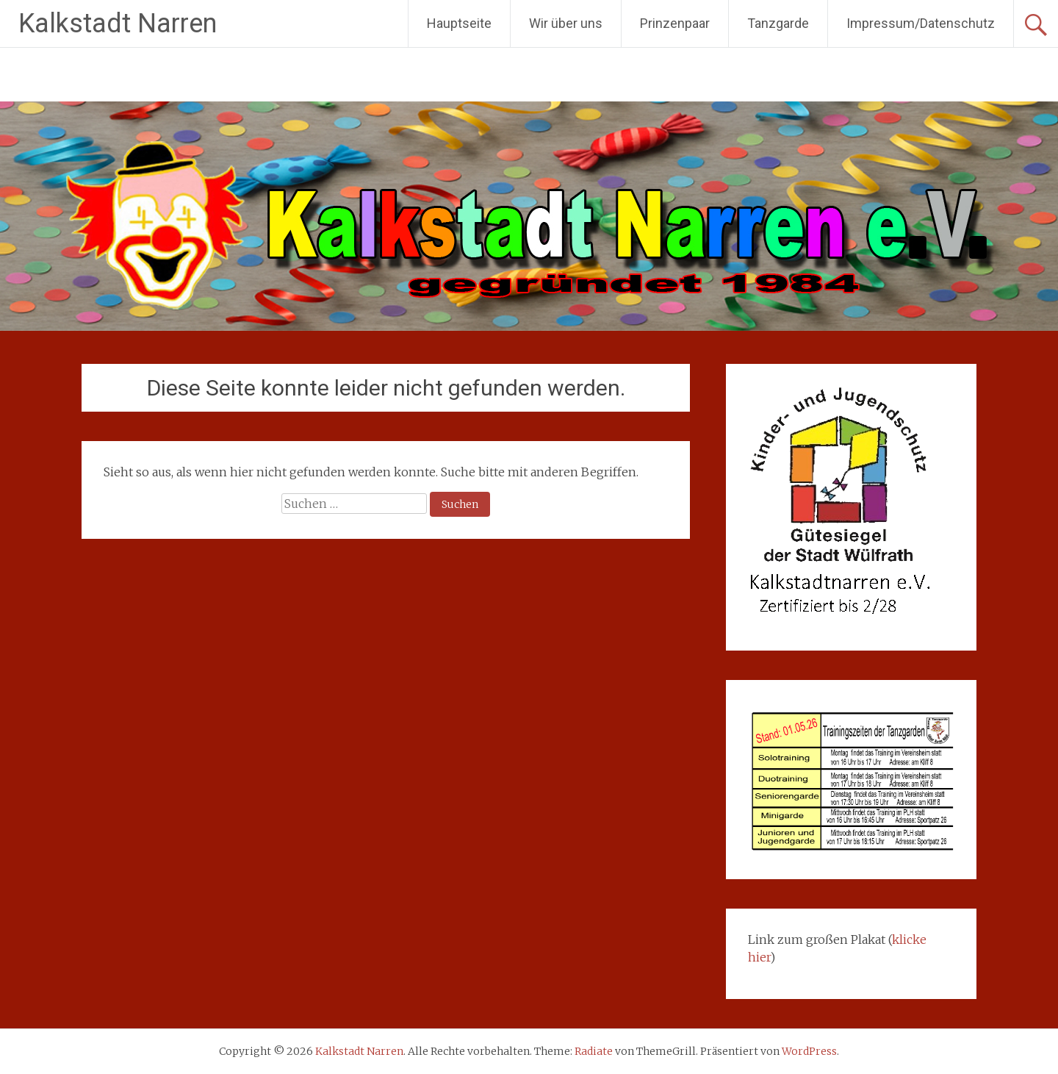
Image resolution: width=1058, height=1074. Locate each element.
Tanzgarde (778, 23)
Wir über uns (565, 23)
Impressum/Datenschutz (920, 23)
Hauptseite (459, 23)
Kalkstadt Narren (117, 23)
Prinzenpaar (675, 23)
